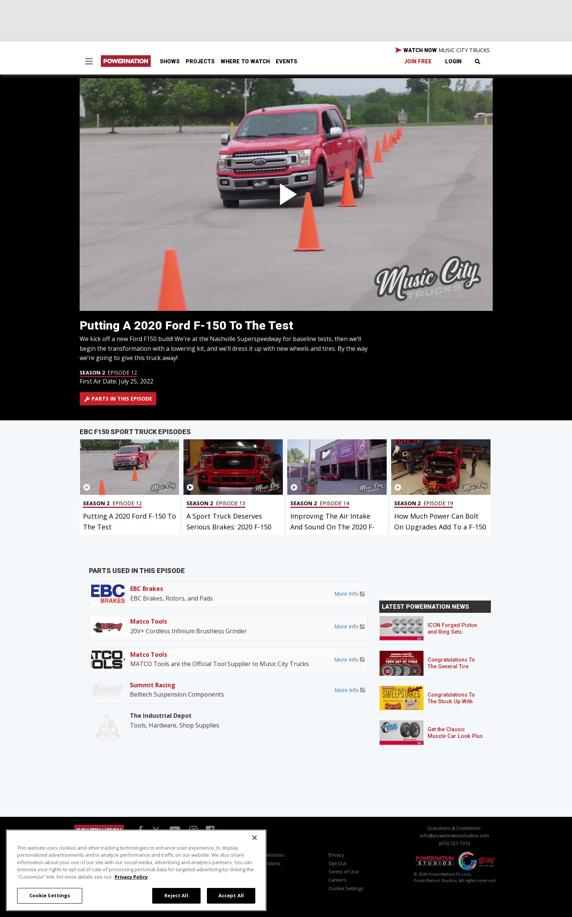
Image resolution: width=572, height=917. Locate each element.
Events (286, 61)
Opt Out (337, 863)
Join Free (418, 61)
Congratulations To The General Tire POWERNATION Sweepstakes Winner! (454, 670)
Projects (200, 61)
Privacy (336, 854)
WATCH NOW (442, 50)
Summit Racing (152, 685)
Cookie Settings (346, 888)
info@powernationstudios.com (454, 835)
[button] (89, 62)
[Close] (254, 838)
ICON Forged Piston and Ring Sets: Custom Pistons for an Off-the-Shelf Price (455, 635)
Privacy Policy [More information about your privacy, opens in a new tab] (131, 876)
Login (453, 61)
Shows (170, 61)
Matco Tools (148, 621)
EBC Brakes (146, 589)
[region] (136, 870)
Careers (337, 879)
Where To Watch (245, 61)
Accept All (231, 895)
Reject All (176, 895)
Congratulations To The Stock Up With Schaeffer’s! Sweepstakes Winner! (454, 705)
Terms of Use (344, 871)
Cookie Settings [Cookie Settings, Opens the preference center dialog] (49, 895)
